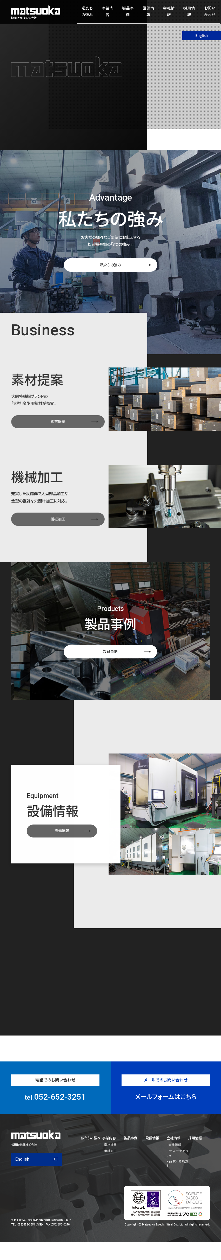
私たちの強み (85, 12)
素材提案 (109, 1160)
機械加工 (109, 1165)
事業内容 (106, 12)
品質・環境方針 (177, 1171)
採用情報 (186, 12)
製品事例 (126, 12)
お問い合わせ (206, 12)
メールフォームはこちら (165, 1117)
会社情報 (166, 12)
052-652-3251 (55, 1117)
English (22, 1179)
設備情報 (146, 12)
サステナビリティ (178, 1165)
